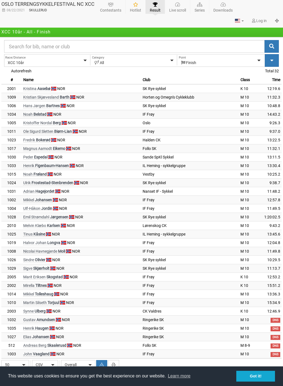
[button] (239, 21)
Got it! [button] (255, 376)
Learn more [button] (179, 376)
